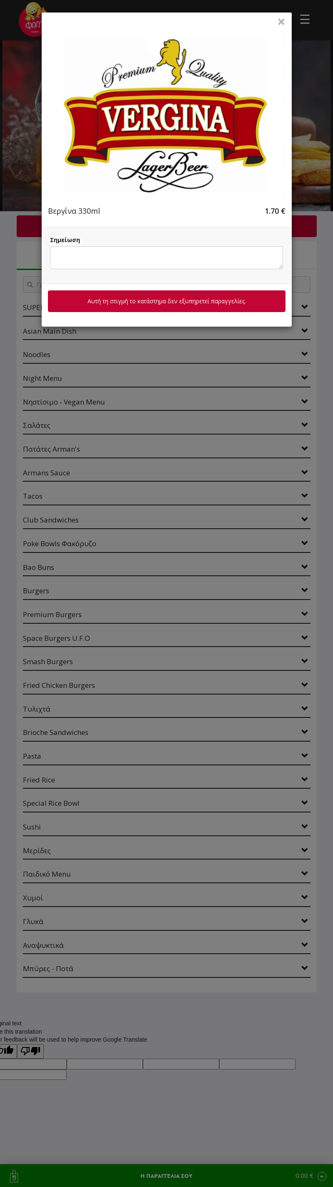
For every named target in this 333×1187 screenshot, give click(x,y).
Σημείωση (65, 240)
